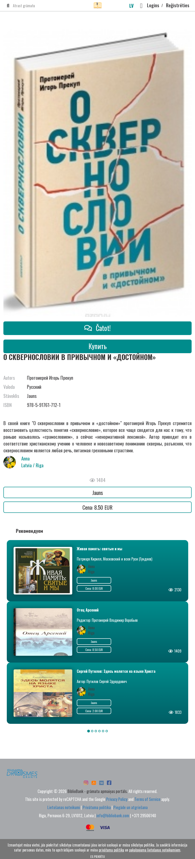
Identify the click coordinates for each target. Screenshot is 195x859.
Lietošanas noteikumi (63, 807)
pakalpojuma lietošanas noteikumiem (154, 850)
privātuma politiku (111, 850)
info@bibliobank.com (112, 815)
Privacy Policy (116, 799)
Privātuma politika (97, 807)
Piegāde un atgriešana (130, 807)
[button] (141, 5)
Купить (98, 346)
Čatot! (97, 328)
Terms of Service (147, 799)
